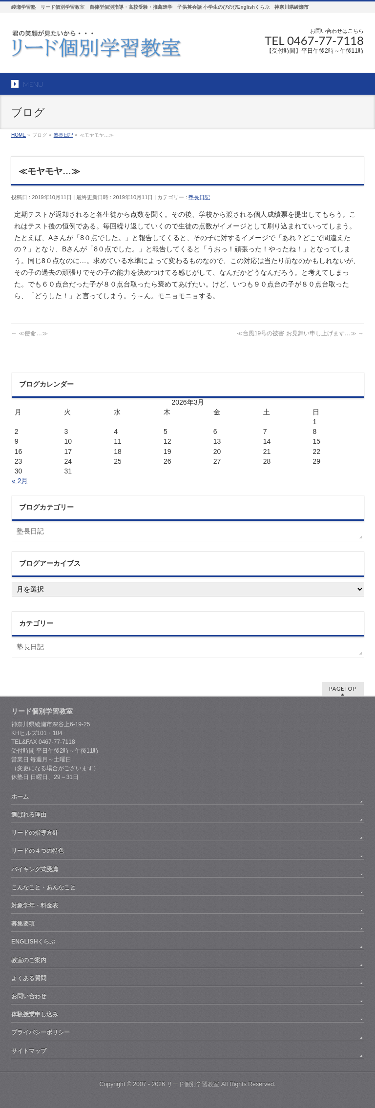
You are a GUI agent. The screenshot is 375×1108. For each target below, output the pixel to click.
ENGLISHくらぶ (33, 941)
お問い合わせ (28, 996)
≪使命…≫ (29, 333)
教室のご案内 (28, 960)
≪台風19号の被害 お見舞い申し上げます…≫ (300, 333)
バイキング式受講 (34, 869)
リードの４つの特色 (37, 850)
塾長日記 (199, 197)
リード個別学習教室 (193, 1084)
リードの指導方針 (34, 832)
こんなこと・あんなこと (43, 887)
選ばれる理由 (28, 814)
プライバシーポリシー (40, 1032)
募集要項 (23, 923)
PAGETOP (342, 688)
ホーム (20, 796)
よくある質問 (28, 978)
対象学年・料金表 (34, 905)
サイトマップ (28, 1050)
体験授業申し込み (34, 1014)
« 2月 (20, 481)
